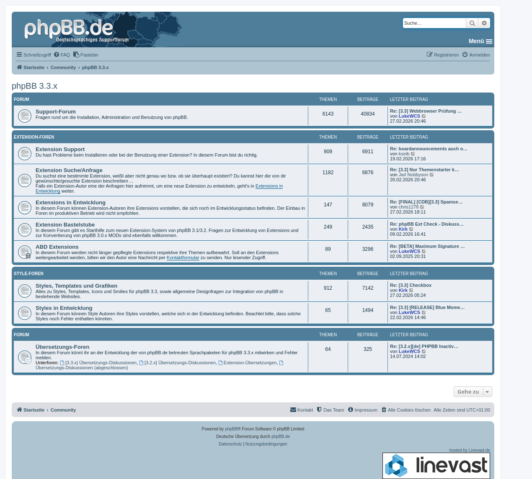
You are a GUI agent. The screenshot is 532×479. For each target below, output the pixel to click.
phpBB (231, 429)
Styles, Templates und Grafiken (76, 286)
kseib (404, 153)
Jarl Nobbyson (413, 174)
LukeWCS (409, 115)
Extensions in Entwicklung (71, 202)
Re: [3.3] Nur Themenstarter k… (424, 169)
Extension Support (60, 149)
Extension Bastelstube (65, 224)
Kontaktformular (183, 257)
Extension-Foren (34, 137)
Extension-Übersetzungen (247, 362)
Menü (476, 41)
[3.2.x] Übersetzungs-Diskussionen (177, 362)
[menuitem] (61, 55)
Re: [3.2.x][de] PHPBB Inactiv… (424, 346)
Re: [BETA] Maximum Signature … (427, 246)
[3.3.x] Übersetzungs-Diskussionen (98, 362)
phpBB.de (280, 436)
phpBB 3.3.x (34, 85)
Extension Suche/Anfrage (69, 170)
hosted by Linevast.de (436, 463)
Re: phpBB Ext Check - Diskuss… (427, 224)
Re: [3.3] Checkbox (410, 285)
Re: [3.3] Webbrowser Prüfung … (426, 110)
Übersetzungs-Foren (62, 347)
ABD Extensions (57, 247)
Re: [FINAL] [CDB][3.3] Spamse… (426, 201)
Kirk (403, 229)
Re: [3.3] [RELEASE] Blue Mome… (427, 307)
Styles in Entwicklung (64, 308)
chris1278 (409, 206)
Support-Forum (56, 111)
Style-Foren (29, 273)
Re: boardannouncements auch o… (428, 148)
